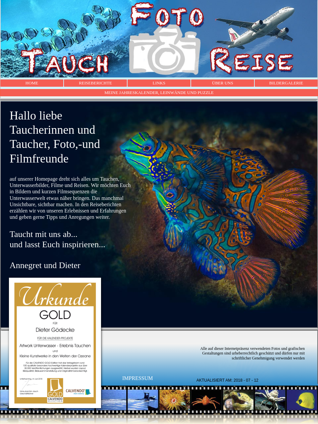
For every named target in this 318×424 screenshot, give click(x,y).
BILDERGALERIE (286, 82)
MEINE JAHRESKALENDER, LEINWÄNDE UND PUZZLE (159, 92)
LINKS (159, 82)
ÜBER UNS (222, 82)
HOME (32, 82)
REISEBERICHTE (95, 82)
